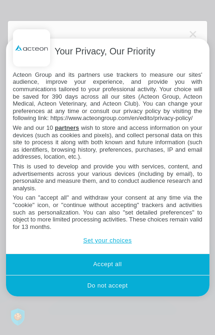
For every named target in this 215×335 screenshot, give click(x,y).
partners (67, 127)
